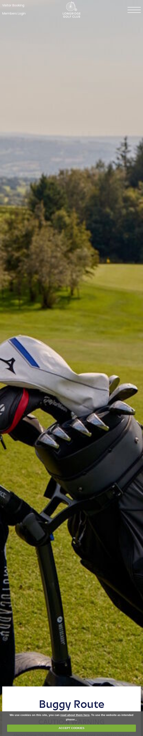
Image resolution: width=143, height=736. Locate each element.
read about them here (75, 715)
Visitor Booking (13, 5)
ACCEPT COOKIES (71, 728)
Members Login (14, 13)
